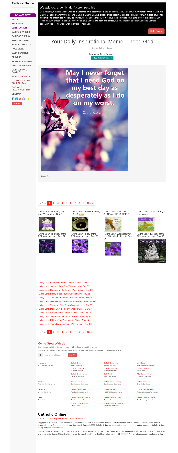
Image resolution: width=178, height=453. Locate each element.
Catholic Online (98, 48)
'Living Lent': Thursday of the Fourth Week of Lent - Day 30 (65, 297)
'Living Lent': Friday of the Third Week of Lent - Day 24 (63, 320)
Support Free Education (145, 390)
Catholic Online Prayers (79, 374)
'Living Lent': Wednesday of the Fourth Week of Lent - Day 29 (66, 301)
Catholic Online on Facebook (80, 398)
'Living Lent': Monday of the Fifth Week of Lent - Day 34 (64, 282)
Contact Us (43, 418)
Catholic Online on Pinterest (146, 398)
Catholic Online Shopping (112, 382)
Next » (90, 203)
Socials (109, 48)
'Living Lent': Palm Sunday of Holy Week (151, 212)
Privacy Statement (58, 418)
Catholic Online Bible (111, 363)
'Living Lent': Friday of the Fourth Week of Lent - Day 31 (64, 294)
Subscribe (17, 103)
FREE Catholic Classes (102, 58)
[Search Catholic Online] (31, 10)
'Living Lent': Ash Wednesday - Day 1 (85, 212)
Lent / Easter (141, 363)
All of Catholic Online (144, 374)
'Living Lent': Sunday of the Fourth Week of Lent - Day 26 (64, 313)
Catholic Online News (111, 368)
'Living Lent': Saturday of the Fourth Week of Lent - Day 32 (65, 290)
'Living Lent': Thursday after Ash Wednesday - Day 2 (51, 212)
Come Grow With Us (51, 343)
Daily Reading (108, 374)
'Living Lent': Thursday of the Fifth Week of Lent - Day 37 (52, 235)
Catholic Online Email (144, 382)
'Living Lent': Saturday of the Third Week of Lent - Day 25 (64, 316)
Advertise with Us (77, 382)
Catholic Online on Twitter (79, 403)
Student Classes (109, 390)
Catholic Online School (78, 390)
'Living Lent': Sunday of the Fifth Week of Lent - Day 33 (63, 286)
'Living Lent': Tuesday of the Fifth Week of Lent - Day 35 (150, 235)
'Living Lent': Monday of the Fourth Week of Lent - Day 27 (65, 309)
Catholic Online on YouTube (113, 398)
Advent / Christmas (143, 368)
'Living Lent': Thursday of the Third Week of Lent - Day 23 (65, 324)
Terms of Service (77, 418)
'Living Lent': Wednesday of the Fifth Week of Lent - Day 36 (118, 236)
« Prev (43, 203)
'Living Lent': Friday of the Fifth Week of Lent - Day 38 (84, 235)
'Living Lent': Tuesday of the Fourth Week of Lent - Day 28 (65, 305)
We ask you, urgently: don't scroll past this (67, 7)
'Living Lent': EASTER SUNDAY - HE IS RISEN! (116, 212)
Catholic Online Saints (78, 368)
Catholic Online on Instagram (113, 403)
